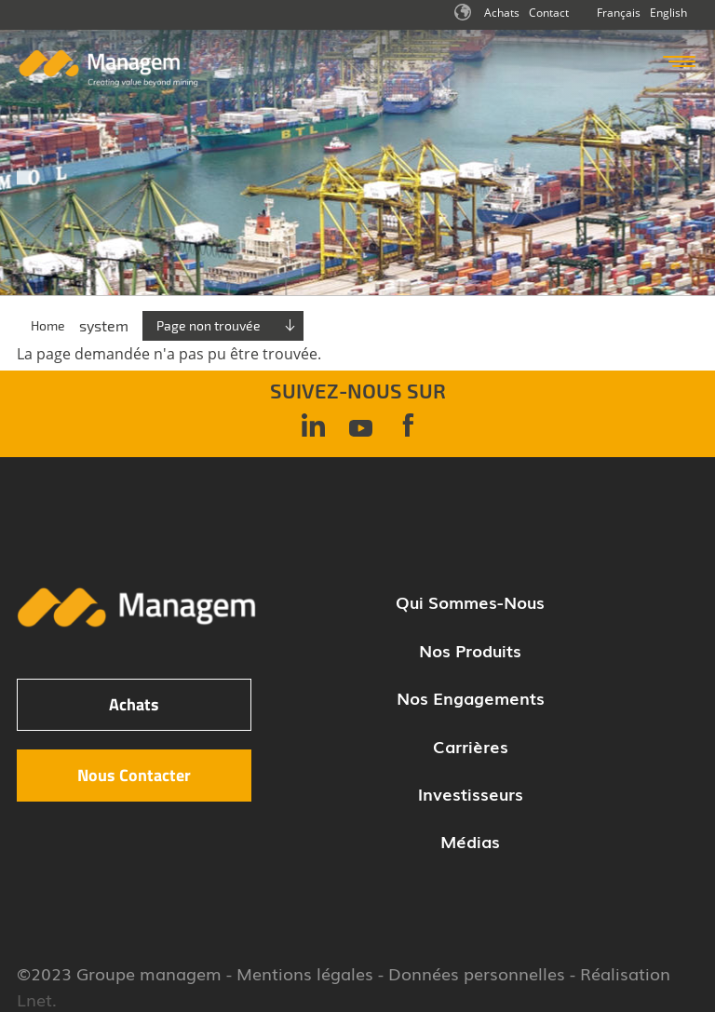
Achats (501, 12)
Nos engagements (471, 697)
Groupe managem (149, 973)
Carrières (470, 746)
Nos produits (470, 650)
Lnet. (37, 999)
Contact (549, 12)
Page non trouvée (208, 325)
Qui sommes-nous (470, 601)
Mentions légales (304, 973)
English (668, 12)
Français (619, 12)
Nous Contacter (134, 775)
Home (48, 325)
